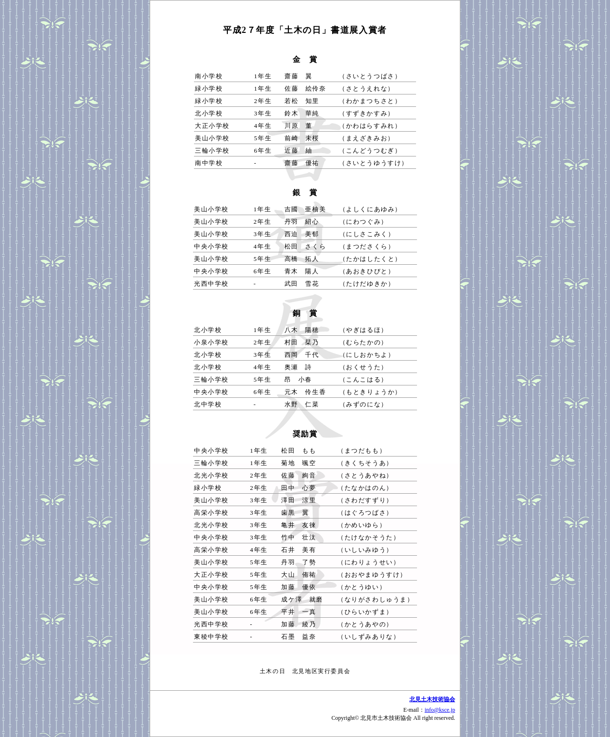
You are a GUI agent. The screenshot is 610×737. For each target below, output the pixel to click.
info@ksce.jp (440, 709)
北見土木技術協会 (432, 699)
